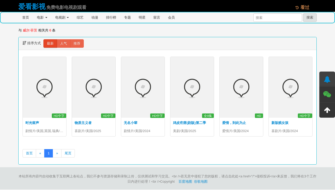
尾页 (68, 154)
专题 (127, 17)
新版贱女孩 (279, 123)
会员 (171, 17)
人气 (63, 43)
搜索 (309, 17)
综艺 (80, 17)
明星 (142, 17)
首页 (25, 17)
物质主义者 (83, 123)
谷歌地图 (201, 182)
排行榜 (111, 17)
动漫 (94, 17)
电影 (42, 17)
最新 (50, 43)
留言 (156, 17)
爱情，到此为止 (234, 123)
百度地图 (185, 182)
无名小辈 (130, 123)
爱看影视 (32, 6)
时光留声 (32, 123)
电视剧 (62, 17)
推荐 (77, 43)
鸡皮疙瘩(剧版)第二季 (189, 123)
